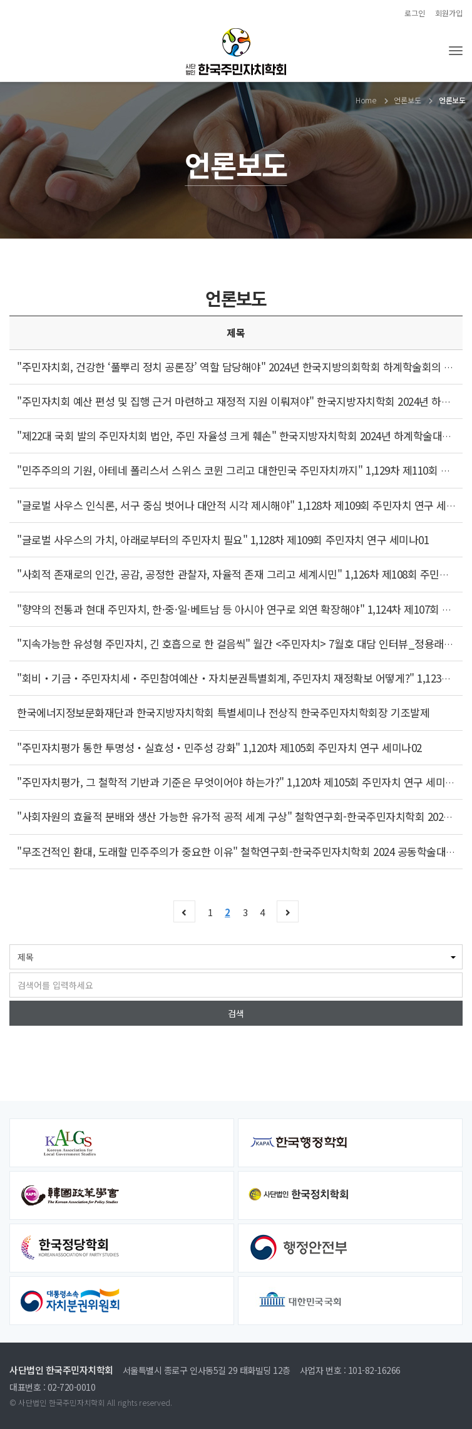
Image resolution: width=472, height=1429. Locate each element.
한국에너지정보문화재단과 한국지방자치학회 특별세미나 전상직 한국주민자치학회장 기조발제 (223, 712)
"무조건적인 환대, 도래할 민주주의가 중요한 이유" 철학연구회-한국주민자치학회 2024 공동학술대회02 (241, 851)
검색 (236, 1013)
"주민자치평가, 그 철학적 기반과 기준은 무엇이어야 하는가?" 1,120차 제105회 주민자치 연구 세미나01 (241, 782)
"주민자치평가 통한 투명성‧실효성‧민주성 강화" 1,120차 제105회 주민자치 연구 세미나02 (219, 747)
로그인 (414, 13)
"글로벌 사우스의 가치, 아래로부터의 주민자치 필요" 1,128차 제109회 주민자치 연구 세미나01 (223, 539)
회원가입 (449, 13)
